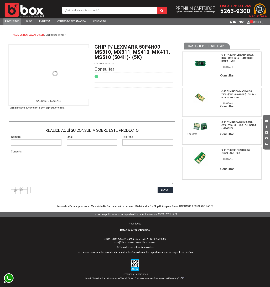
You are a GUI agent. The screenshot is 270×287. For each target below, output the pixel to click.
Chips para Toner (55, 34)
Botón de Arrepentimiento (135, 230)
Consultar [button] (104, 69)
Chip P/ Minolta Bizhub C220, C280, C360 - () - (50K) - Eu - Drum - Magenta (238, 125)
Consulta (16, 151)
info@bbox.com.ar (124, 242)
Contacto (99, 21)
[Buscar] (162, 10)
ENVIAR (165, 189)
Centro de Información (71, 21)
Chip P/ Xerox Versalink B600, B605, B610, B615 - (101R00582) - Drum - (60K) (238, 58)
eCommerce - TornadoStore (120, 278)
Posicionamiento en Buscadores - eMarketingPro (158, 278)
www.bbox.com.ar (145, 242)
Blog (29, 21)
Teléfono (127, 137)
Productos (12, 21)
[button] (266, 120)
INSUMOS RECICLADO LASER (28, 34)
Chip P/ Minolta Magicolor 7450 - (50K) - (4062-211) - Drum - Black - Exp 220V (238, 94)
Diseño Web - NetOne (95, 278)
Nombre (16, 137)
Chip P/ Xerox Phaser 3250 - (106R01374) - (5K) (236, 151)
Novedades (135, 223)
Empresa (44, 21)
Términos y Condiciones (135, 274)
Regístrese (258, 16)
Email (70, 137)
